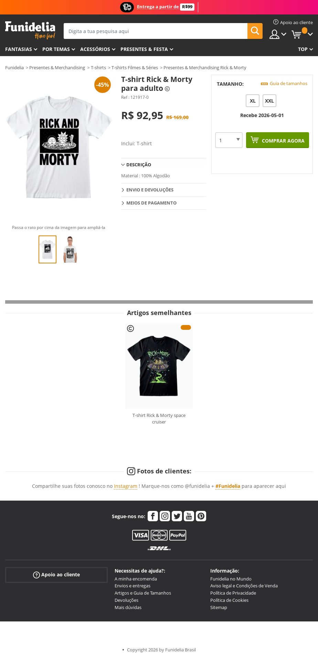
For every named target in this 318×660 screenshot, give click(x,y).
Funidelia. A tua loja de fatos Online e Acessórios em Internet (30, 30)
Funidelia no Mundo (231, 579)
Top (303, 49)
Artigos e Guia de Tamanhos (143, 593)
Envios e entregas (132, 586)
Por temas (56, 49)
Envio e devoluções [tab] (149, 190)
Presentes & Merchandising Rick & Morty (204, 67)
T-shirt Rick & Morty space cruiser (159, 418)
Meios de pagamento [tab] (151, 203)
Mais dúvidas (128, 607)
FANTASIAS (18, 49)
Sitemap (218, 607)
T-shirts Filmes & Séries (135, 67)
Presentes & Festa (144, 49)
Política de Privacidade (233, 593)
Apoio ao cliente (56, 574)
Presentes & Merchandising (57, 67)
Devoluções (126, 600)
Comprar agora (283, 140)
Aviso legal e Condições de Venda (244, 586)
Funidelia (14, 67)
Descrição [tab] (138, 164)
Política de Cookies (229, 600)
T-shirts (98, 67)
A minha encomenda (136, 579)
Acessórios (95, 49)
